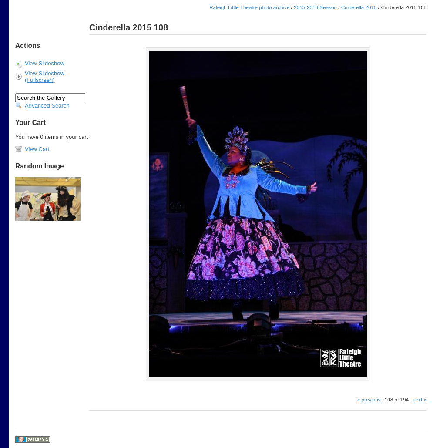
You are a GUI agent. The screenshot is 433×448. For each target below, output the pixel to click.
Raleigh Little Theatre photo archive (249, 7)
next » (419, 399)
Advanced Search (47, 105)
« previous (369, 399)
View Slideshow (44, 63)
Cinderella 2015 (359, 7)
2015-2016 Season (315, 7)
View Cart (37, 149)
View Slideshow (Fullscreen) (44, 76)
